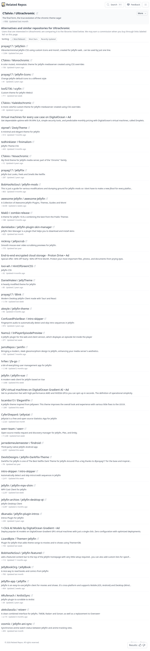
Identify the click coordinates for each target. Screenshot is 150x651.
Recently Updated (48, 39)
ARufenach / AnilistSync (15, 595)
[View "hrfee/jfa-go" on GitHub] (19, 361)
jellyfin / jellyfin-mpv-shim (17, 485)
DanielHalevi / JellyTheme (16, 280)
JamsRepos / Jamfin (13, 347)
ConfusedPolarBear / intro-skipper (22, 318)
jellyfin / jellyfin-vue (13, 375)
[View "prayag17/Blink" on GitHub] (23, 294)
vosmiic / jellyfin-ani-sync (16, 624)
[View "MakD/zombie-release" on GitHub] (31, 213)
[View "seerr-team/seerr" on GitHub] (25, 429)
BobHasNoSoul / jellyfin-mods (19, 184)
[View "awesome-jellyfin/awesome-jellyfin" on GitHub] (47, 198)
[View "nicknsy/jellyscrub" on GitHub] (26, 241)
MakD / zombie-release (15, 213)
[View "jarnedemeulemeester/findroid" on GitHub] (42, 443)
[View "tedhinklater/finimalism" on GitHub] (33, 142)
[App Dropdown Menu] (145, 4)
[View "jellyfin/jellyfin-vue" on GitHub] (27, 375)
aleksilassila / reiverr (13, 609)
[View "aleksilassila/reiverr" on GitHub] (28, 609)
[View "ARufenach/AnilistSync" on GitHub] (32, 595)
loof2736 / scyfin (11, 88)
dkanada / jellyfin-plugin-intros (20, 514)
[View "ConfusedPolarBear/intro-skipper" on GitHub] (45, 319)
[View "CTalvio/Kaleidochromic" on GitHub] (33, 103)
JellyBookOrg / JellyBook (16, 567)
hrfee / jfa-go (9, 361)
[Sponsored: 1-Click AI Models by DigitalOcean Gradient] (75, 529)
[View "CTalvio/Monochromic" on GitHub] (31, 60)
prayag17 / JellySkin (13, 46)
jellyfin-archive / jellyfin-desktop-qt (22, 499)
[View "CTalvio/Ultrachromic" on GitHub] (37, 13)
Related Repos (16, 5)
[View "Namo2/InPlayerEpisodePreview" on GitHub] (44, 333)
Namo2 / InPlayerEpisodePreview (21, 333)
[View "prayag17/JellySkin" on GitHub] (27, 46)
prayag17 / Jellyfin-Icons (16, 74)
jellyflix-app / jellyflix (13, 581)
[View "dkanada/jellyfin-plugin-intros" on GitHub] (41, 514)
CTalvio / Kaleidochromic (16, 103)
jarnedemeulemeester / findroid (21, 443)
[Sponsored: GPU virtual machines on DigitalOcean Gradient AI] (75, 391)
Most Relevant (18, 39)
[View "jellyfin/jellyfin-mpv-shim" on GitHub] (34, 485)
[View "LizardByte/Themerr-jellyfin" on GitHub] (38, 539)
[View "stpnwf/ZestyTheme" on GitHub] (29, 128)
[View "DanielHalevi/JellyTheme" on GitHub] (34, 280)
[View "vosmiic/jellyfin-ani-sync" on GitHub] (34, 624)
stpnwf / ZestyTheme (14, 127)
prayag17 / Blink (11, 294)
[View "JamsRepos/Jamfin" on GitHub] (26, 347)
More (142, 13)
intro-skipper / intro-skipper (18, 471)
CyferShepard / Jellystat (15, 414)
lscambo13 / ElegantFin (15, 400)
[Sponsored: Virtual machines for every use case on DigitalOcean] (75, 118)
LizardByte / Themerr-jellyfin (18, 538)
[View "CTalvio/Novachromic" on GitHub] (30, 156)
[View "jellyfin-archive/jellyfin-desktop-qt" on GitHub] (45, 499)
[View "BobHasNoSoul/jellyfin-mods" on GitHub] (40, 184)
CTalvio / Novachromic (15, 156)
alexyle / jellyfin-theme (15, 308)
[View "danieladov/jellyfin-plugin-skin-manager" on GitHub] (53, 227)
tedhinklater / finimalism (16, 142)
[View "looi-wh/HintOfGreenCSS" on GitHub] (35, 266)
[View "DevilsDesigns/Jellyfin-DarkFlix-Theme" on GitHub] (51, 457)
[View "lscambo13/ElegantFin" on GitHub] (31, 400)
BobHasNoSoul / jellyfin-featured (21, 553)
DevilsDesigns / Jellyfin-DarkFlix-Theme (25, 457)
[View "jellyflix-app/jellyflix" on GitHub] (28, 581)
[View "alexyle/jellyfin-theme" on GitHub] (31, 308)
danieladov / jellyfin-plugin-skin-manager (26, 227)
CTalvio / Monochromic (15, 60)
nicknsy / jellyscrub (12, 241)
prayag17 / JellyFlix (12, 170)
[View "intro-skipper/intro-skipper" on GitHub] (37, 471)
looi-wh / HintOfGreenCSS (17, 266)
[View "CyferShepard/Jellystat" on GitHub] (31, 414)
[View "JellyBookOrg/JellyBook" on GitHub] (32, 567)
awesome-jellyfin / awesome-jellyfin (23, 198)
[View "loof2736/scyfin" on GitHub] (23, 88)
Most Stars (33, 39)
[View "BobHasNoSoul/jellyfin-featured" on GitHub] (43, 553)
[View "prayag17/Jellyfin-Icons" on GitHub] (32, 74)
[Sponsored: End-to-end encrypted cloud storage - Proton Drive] (75, 256)
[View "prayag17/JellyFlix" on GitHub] (26, 170)
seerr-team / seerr (12, 428)
